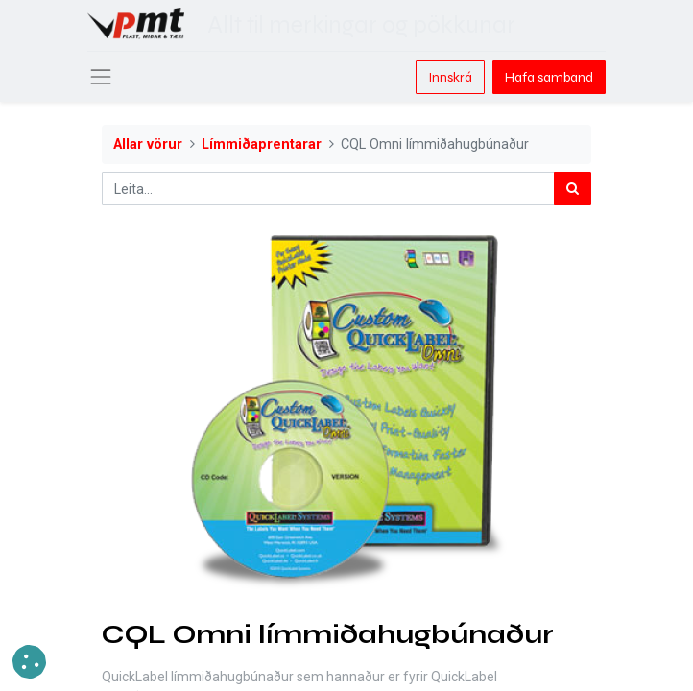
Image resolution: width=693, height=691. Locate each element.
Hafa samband (549, 77)
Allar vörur (147, 144)
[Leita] (572, 188)
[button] (29, 662)
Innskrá (450, 77)
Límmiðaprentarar (262, 144)
